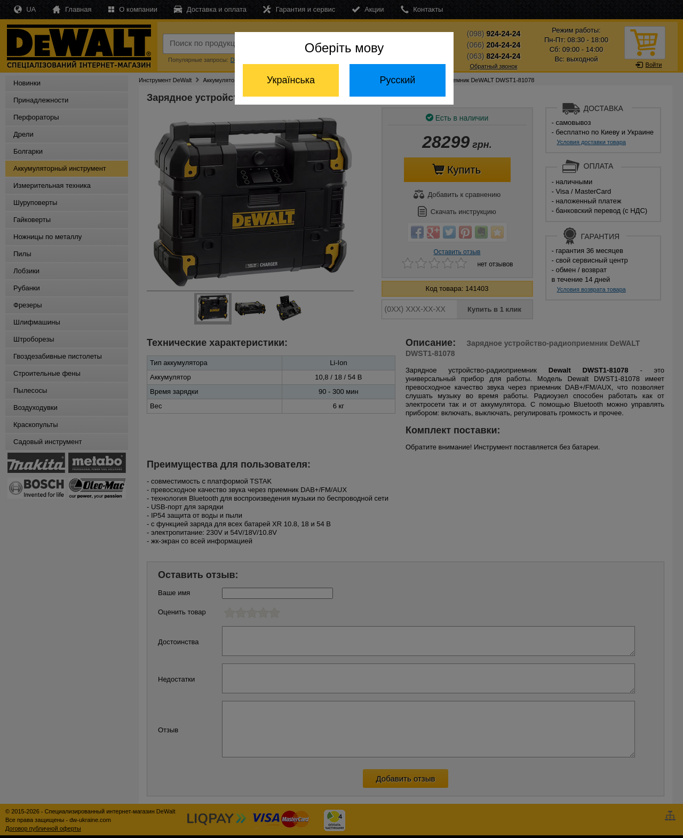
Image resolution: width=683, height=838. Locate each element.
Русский (398, 80)
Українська (291, 80)
